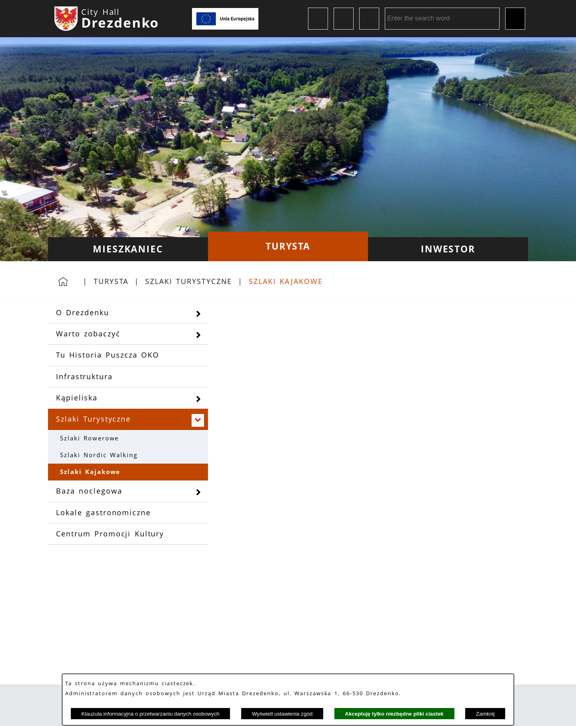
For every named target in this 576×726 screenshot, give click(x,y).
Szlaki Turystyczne (188, 281)
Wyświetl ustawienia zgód (282, 714)
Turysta (111, 281)
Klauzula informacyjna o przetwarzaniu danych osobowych (150, 714)
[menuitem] (128, 249)
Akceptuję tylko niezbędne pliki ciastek (394, 714)
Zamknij (485, 714)
